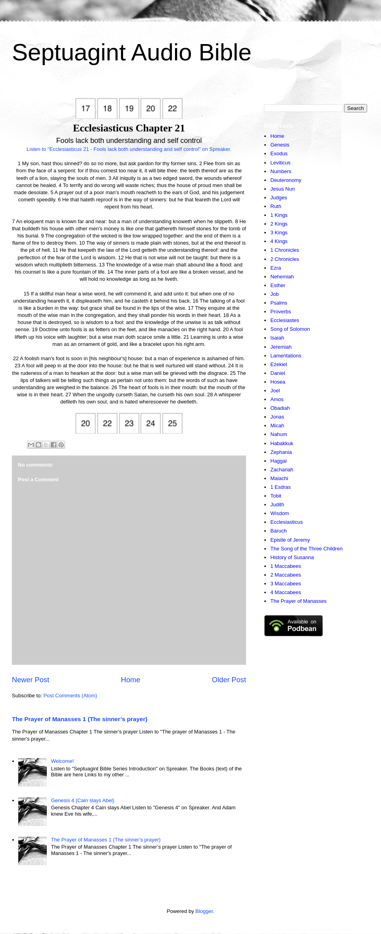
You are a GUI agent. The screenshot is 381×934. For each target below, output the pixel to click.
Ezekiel (278, 364)
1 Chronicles (284, 250)
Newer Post (30, 680)
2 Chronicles (284, 259)
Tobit (275, 496)
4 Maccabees (285, 592)
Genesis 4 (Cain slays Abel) (82, 800)
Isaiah (277, 338)
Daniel (277, 373)
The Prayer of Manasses (298, 601)
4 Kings (278, 241)
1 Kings (278, 215)
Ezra (275, 268)
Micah (277, 425)
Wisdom (279, 513)
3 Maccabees (285, 584)
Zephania (281, 452)
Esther (277, 285)
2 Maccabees (285, 575)
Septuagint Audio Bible (132, 52)
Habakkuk (281, 443)
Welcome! (62, 761)
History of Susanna (292, 557)
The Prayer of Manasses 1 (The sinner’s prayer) (79, 719)
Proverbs (280, 312)
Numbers (280, 171)
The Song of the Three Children (306, 549)
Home (130, 680)
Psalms (278, 303)
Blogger (204, 911)
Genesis (279, 145)
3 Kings (278, 232)
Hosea (277, 382)
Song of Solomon (290, 329)
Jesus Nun (282, 189)
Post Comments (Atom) (70, 696)
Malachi (279, 478)
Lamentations (285, 356)
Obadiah (280, 408)
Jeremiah (280, 347)
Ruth (275, 206)
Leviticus (280, 163)
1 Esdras (280, 487)
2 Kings (278, 224)
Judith (277, 505)
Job (274, 294)
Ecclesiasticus (286, 522)
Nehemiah (282, 277)
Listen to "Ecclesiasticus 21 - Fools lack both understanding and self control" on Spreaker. (129, 149)
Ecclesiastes (284, 320)
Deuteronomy (285, 180)
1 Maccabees (285, 566)
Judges (278, 198)
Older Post (229, 680)
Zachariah (281, 470)
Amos (276, 399)
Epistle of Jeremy (290, 540)
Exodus (278, 153)
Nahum (278, 434)
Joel (275, 391)
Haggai (278, 461)
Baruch (278, 531)
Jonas (277, 417)
